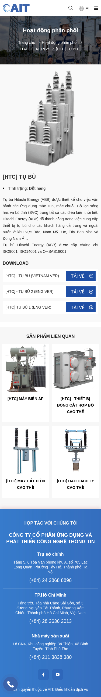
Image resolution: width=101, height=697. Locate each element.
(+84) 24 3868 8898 (50, 580)
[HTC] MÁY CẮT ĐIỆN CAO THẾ (25, 484)
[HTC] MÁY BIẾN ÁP (26, 399)
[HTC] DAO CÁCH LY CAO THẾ (75, 484)
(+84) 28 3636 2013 (50, 621)
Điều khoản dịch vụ (71, 689)
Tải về (78, 276)
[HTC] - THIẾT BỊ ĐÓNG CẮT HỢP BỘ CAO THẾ (75, 405)
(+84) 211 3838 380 (50, 657)
